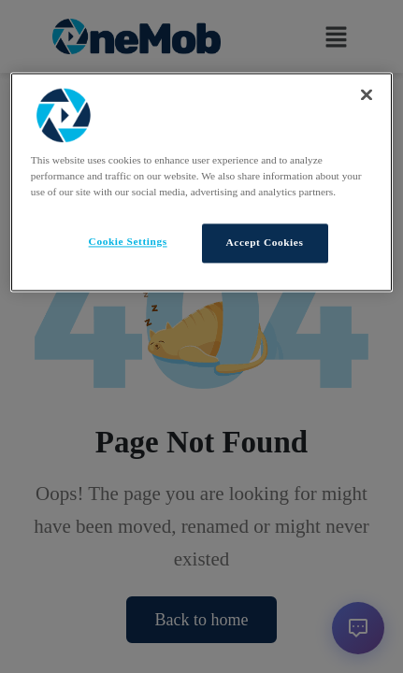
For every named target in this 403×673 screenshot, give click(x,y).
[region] (201, 182)
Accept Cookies (265, 243)
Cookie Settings (128, 242)
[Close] (366, 94)
